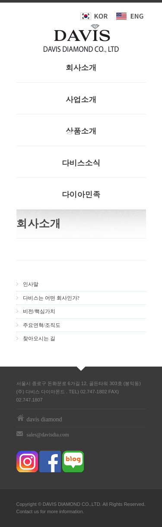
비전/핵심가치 (39, 311)
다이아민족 (81, 194)
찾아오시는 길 (39, 339)
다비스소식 (81, 162)
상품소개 (81, 130)
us (36, 511)
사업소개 (81, 99)
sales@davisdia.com (48, 435)
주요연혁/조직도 (41, 325)
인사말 (30, 284)
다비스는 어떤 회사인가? (51, 298)
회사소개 (81, 67)
